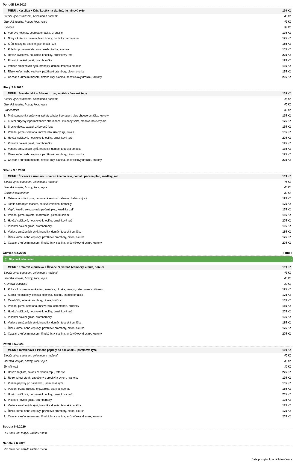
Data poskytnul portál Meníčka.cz (271, 459)
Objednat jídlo (150, 259)
